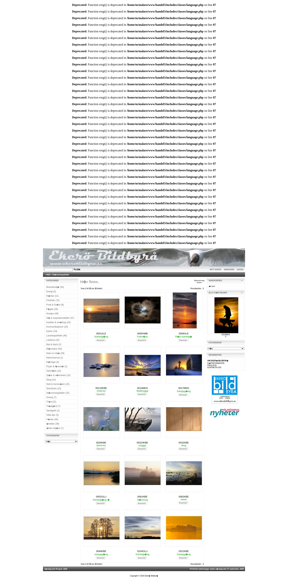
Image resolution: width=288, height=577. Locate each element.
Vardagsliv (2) (53, 410)
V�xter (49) (52, 419)
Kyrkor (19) (51, 331)
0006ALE (184, 333)
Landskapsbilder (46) (56, 335)
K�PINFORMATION (215, 363)
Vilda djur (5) (52, 415)
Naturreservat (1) (54, 357)
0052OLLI (101, 496)
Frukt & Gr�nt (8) (55, 304)
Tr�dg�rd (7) (53, 406)
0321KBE (184, 551)
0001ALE (101, 333)
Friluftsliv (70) (53, 300)
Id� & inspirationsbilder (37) (60, 318)
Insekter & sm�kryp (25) (58, 322)
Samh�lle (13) (53, 371)
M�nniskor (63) (54, 349)
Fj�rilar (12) (52, 296)
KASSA (240, 270)
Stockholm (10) (53, 388)
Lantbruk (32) (52, 340)
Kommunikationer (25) (57, 327)
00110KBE (101, 388)
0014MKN (142, 388)
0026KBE (101, 442)
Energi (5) (51, 291)
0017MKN (183, 388)
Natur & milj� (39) (55, 353)
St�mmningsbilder (60, 275)
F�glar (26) (52, 309)
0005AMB (142, 333)
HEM (48, 275)
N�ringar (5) (52, 362)
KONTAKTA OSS (214, 367)
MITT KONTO (215, 270)
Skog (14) (51, 379)
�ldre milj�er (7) (55, 428)
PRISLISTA (212, 365)
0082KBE (184, 496)
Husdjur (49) (52, 313)
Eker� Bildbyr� (151, 576)
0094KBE (101, 551)
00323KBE (142, 442)
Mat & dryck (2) (53, 344)
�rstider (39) (52, 424)
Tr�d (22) (51, 401)
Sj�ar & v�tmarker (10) (58, 375)
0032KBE (184, 442)
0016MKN (226, 335)
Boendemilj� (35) (55, 287)
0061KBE (142, 496)
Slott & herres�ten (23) (57, 384)
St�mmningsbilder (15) (57, 393)
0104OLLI (142, 551)
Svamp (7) (51, 397)
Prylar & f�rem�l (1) (56, 366)
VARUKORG (229, 270)
